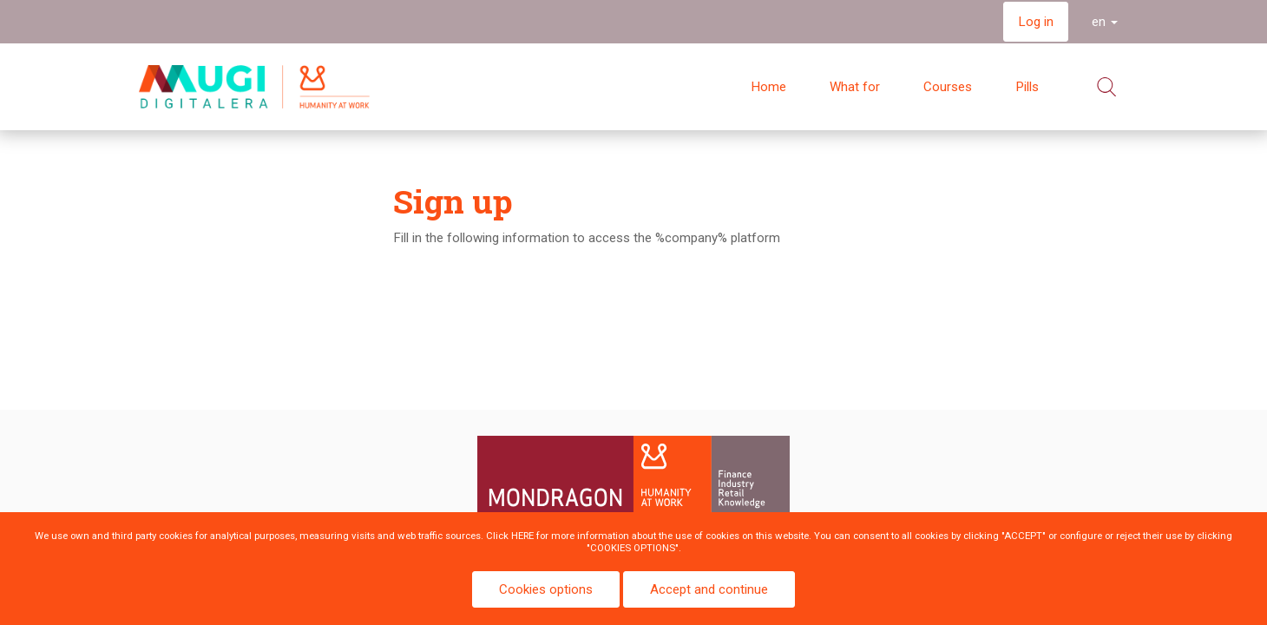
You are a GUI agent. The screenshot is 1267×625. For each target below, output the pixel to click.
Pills (1027, 87)
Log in (1036, 22)
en (1105, 22)
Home (768, 87)
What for (855, 87)
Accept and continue (709, 589)
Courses (947, 87)
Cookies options (546, 589)
